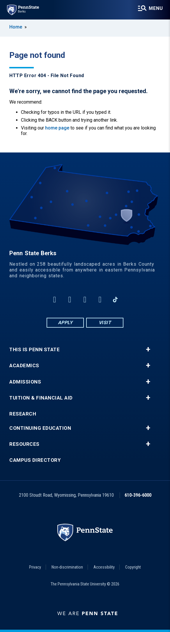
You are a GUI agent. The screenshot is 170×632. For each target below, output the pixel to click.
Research (22, 414)
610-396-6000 (138, 495)
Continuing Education (40, 428)
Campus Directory (35, 460)
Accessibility (104, 567)
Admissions (25, 382)
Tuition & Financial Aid (41, 398)
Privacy (35, 567)
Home (15, 27)
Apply (65, 322)
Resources (24, 444)
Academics (24, 365)
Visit (105, 322)
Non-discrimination (67, 567)
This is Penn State (34, 349)
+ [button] (148, 349)
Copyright (133, 567)
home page (57, 128)
